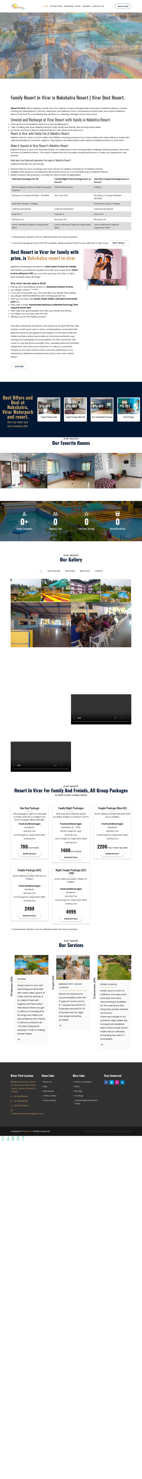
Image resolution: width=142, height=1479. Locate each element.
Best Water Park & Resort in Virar (34, 707)
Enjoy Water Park (85, 707)
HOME (45, 6)
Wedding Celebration (108, 984)
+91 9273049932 (20, 1105)
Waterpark (53, 571)
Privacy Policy (49, 1100)
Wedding (70, 571)
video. (101, 737)
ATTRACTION (56, 6)
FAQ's (76, 1086)
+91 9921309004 (20, 1096)
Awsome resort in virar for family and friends (40, 754)
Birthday (85, 571)
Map (45, 1086)
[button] (69, 483)
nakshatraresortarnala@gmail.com (27, 1113)
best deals (119, 243)
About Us (47, 1081)
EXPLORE (19, 366)
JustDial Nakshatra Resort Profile (86, 1102)
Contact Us (98, 6)
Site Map (78, 1091)
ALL (41, 571)
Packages (69, 6)
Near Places (48, 1091)
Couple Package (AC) (49, 417)
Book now (123, 6)
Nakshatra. (27, 1131)
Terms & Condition (83, 1081)
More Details (29, 853)
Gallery (86, 6)
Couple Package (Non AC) (75, 417)
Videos (99, 571)
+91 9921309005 (20, 1101)
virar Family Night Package (102, 417)
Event (78, 6)
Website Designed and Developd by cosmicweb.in (108, 1131)
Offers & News (50, 1095)
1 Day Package (128, 417)
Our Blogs (78, 1095)
